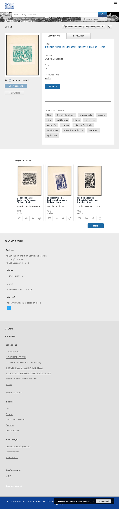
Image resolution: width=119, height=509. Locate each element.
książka (76, 120)
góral (49, 120)
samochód (51, 125)
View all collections (14, 392)
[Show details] (39, 218)
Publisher (10, 425)
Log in (8, 476)
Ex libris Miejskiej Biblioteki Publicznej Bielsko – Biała (27, 200)
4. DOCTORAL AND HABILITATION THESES (24, 368)
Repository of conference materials (21, 378)
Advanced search (92, 19)
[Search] (102, 14)
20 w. (49, 115)
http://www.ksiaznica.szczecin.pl (22, 303)
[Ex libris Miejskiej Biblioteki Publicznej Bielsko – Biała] (29, 181)
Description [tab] (54, 36)
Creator (9, 414)
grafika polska (86, 115)
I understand (103, 501)
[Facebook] (9, 308)
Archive (9, 384)
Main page (10, 336)
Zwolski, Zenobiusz (54, 59)
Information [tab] (78, 36)
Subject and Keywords (15, 419)
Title (7, 408)
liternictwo (93, 130)
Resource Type (12, 430)
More (95, 226)
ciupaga (65, 125)
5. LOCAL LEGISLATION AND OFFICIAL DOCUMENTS (28, 373)
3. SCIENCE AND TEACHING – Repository (23, 362)
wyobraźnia (52, 135)
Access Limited (17, 80)
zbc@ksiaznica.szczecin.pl (19, 289)
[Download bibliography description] (25, 218)
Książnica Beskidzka (83, 125)
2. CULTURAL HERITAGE (16, 357)
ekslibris (101, 115)
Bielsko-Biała (52, 130)
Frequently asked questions (18, 446)
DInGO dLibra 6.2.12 (35, 501)
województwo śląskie (73, 130)
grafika (48, 78)
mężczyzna (90, 120)
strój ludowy (62, 120)
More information (85, 501)
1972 (47, 68)
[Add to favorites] (110, 27)
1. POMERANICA (13, 351)
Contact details (12, 451)
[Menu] (115, 2)
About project (12, 457)
